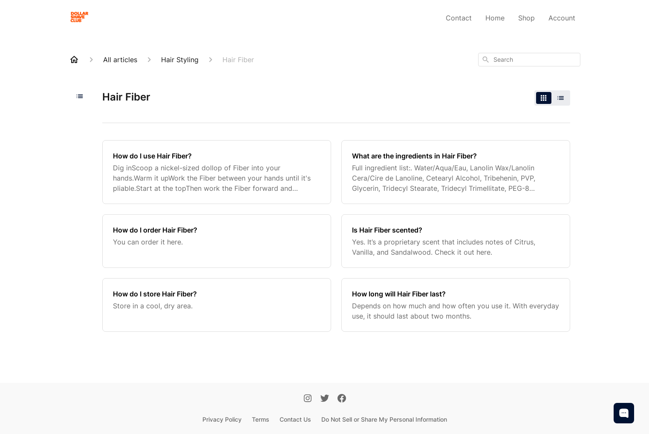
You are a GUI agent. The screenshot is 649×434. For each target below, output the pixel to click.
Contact (459, 18)
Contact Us (295, 419)
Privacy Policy (222, 419)
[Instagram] (308, 399)
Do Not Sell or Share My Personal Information (384, 419)
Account (561, 18)
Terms (260, 419)
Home (495, 18)
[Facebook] (342, 399)
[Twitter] (325, 399)
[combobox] (529, 59)
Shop (526, 18)
